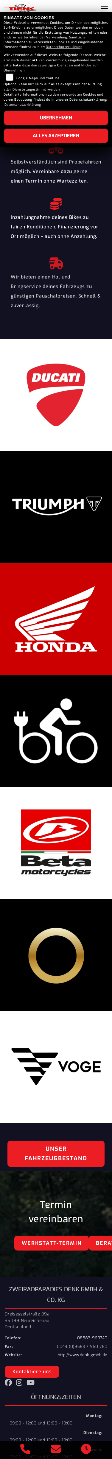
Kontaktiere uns (32, 1371)
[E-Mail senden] (56, 1450)
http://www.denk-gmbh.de (82, 1354)
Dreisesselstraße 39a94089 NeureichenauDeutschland (27, 1320)
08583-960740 (92, 1337)
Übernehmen (56, 118)
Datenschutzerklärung (64, 47)
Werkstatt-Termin (52, 1243)
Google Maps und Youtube (38, 78)
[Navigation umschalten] (104, 8)
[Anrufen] (25, 1450)
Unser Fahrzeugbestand (56, 1153)
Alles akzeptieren (56, 136)
